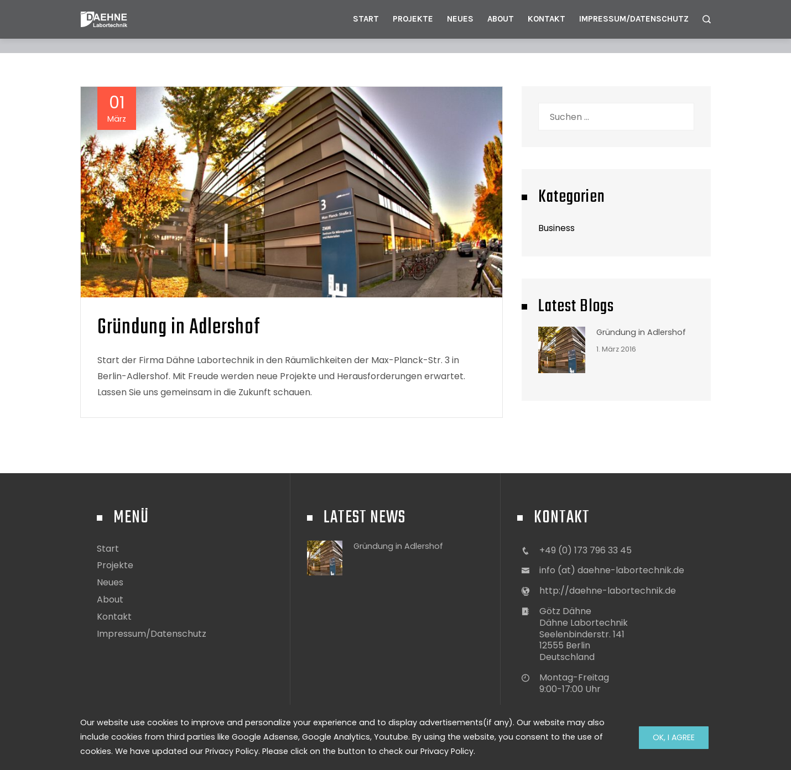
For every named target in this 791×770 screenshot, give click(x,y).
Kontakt (546, 19)
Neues (460, 19)
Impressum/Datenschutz (634, 19)
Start (366, 19)
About (500, 19)
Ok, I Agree (674, 737)
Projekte (413, 19)
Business (556, 228)
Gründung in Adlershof (179, 327)
